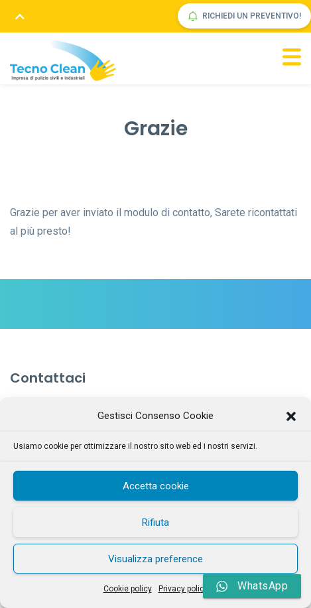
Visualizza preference (155, 559)
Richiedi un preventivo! (244, 16)
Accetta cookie (156, 486)
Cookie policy (127, 588)
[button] (291, 416)
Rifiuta (155, 522)
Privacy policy (183, 588)
